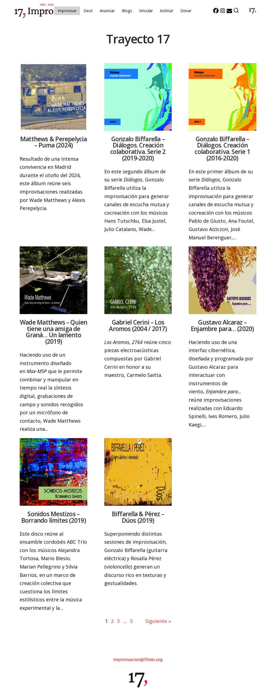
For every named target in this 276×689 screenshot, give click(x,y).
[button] (236, 11)
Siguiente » (158, 621)
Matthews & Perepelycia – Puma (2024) (53, 142)
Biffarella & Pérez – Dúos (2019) (138, 517)
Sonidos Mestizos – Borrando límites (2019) (53, 517)
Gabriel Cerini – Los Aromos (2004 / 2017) (138, 325)
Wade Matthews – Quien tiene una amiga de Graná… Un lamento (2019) (53, 332)
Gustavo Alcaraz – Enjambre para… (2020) (222, 325)
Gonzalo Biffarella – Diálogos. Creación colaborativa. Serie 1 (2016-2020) (222, 148)
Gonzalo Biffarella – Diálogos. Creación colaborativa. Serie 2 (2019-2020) (137, 148)
